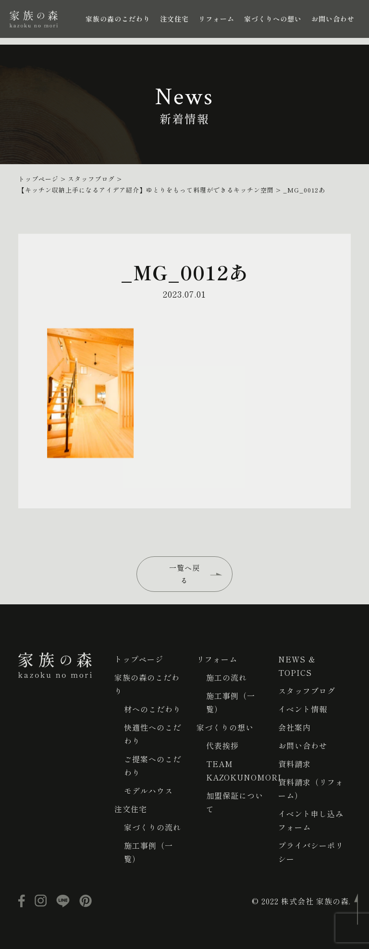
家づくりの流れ (152, 827)
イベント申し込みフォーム (311, 820)
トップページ (138, 659)
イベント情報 (302, 709)
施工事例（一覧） (148, 852)
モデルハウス (148, 790)
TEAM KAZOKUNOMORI (244, 770)
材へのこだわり (152, 709)
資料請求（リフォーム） (311, 788)
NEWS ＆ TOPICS (297, 665)
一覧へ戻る (184, 574)
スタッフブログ (306, 691)
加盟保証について (234, 802)
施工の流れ (226, 677)
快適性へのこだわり (152, 733)
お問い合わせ (333, 19)
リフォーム (216, 19)
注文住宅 (174, 19)
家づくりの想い (225, 727)
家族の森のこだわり (118, 19)
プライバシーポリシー (311, 852)
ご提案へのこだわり (152, 765)
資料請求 (294, 763)
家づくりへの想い (273, 19)
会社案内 (294, 727)
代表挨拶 (222, 745)
